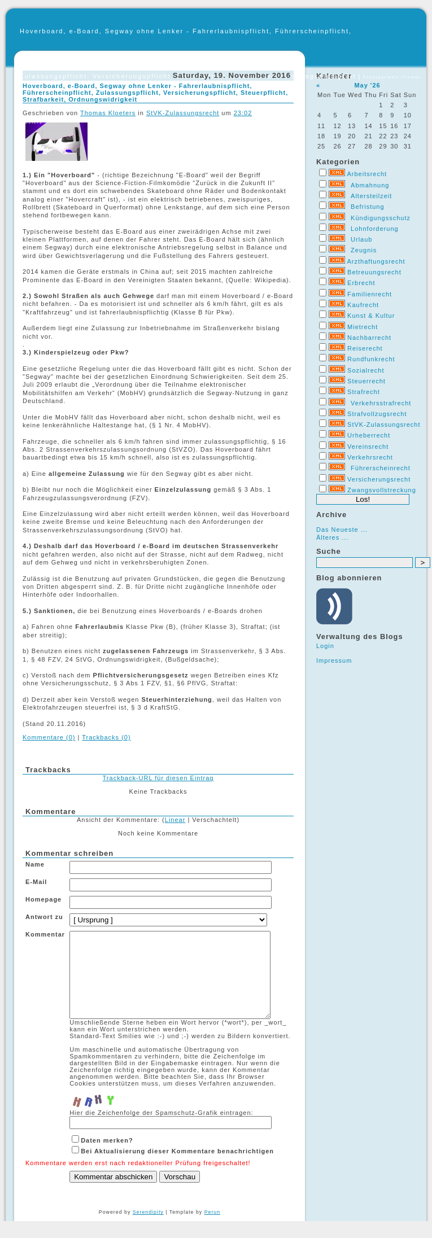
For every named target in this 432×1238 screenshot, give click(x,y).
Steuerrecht (366, 381)
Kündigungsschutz (381, 218)
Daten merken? (107, 1157)
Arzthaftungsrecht (376, 261)
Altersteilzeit (371, 196)
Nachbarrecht (369, 337)
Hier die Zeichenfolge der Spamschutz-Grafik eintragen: (161, 1129)
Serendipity (148, 1229)
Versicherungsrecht (379, 479)
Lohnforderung (375, 228)
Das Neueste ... (342, 529)
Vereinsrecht (368, 446)
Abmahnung (370, 185)
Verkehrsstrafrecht (381, 403)
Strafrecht (363, 391)
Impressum (334, 660)
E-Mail (36, 881)
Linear (175, 819)
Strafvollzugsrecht (377, 413)
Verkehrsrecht (370, 457)
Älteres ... (332, 537)
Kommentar (45, 934)
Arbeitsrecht (367, 173)
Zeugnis (364, 250)
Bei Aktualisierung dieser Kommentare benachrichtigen (177, 1168)
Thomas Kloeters (108, 113)
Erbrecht (361, 282)
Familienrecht (369, 294)
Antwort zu (44, 916)
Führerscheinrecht (381, 468)
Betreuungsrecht (374, 272)
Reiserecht (365, 348)
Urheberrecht (368, 435)
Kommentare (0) (49, 737)
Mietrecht (362, 326)
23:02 (243, 113)
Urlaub (361, 239)
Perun (212, 1229)
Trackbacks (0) (106, 737)
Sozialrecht (365, 370)
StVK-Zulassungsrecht (383, 424)
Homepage (43, 899)
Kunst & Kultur (371, 315)
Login (325, 645)
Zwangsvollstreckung (381, 490)
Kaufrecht (363, 304)
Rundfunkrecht (371, 359)
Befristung (368, 206)
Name (35, 864)
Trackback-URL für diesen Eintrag (158, 778)
